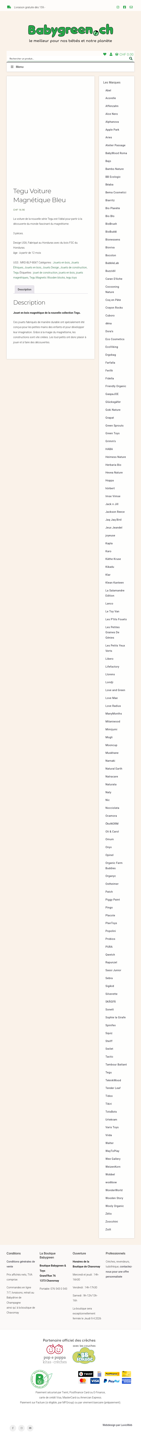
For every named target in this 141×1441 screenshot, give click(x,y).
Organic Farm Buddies (114, 865)
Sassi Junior (113, 970)
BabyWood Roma (116, 153)
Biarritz (110, 200)
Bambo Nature (115, 169)
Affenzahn (112, 106)
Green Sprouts (115, 425)
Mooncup (112, 745)
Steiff (109, 1041)
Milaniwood (113, 721)
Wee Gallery (113, 1159)
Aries (109, 137)
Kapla (109, 543)
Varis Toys (112, 1127)
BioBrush (111, 223)
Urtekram (111, 1119)
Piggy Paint (113, 899)
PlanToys (111, 923)
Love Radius (113, 706)
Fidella (110, 378)
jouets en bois (67, 272)
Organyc (111, 876)
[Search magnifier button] (130, 58)
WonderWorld (114, 1190)
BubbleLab (112, 263)
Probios (110, 939)
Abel (108, 90)
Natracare (112, 776)
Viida (109, 1135)
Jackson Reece (115, 511)
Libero (110, 658)
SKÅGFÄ (111, 1001)
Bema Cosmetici (116, 192)
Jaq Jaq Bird (114, 519)
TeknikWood (113, 1080)
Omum (110, 839)
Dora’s (109, 331)
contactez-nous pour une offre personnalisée (119, 1271)
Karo (108, 551)
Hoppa (110, 480)
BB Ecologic (113, 176)
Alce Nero (112, 114)
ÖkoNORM (112, 823)
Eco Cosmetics (115, 339)
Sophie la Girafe (116, 1017)
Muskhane (112, 753)
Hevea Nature (114, 472)
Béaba (109, 184)
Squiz (109, 1033)
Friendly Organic (116, 386)
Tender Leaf (113, 1088)
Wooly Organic (115, 1206)
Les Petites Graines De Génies (113, 633)
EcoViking (112, 347)
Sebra (109, 978)
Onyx (109, 847)
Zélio (109, 1213)
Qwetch (110, 954)
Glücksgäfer (113, 402)
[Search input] (68, 58)
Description (24, 289)
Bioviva (110, 247)
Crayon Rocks (114, 307)
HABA (109, 449)
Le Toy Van (113, 611)
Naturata (111, 784)
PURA (109, 946)
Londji (109, 682)
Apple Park (112, 129)
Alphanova (112, 121)
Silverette (112, 994)
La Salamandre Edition (115, 593)
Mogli (109, 737)
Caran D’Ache (114, 278)
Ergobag (111, 354)
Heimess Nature (116, 457)
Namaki (110, 760)
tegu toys (71, 277)
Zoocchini (112, 1221)
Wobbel (110, 1174)
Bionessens (113, 239)
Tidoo (109, 1096)
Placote (110, 915)
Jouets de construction (73, 267)
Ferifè (109, 370)
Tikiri (109, 1103)
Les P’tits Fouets (116, 619)
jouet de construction (45, 272)
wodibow (111, 1182)
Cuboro (110, 315)
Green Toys (113, 433)
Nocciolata (112, 808)
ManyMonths (114, 713)
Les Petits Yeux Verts (115, 648)
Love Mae (112, 698)
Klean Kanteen (115, 582)
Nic (108, 800)
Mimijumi (111, 729)
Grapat (110, 417)
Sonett (110, 1009)
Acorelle (111, 98)
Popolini (111, 931)
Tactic (109, 1056)
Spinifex (111, 1025)
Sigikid (110, 986)
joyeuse (110, 535)
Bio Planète (113, 208)
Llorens (110, 674)
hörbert (110, 488)
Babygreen (70, 34)
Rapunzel (111, 962)
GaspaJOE (112, 394)
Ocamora (111, 815)
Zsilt (108, 1229)
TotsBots (111, 1111)
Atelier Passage (116, 145)
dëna (109, 323)
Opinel (110, 855)
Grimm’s (111, 441)
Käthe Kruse (113, 559)
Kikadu (110, 567)
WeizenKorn (113, 1166)
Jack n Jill (112, 504)
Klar (108, 574)
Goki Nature (113, 409)
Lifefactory (112, 666)
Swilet (109, 1048)
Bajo (108, 161)
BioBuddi (111, 231)
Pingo (109, 907)
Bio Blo (110, 216)
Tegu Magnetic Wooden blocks (47, 277)
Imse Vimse (113, 496)
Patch (109, 891)
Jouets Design (50, 267)
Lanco (109, 603)
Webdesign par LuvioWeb (117, 1425)
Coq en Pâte (113, 300)
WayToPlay (113, 1151)
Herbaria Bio (113, 465)
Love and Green (115, 690)
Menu (17, 66)
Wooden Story (114, 1198)
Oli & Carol (112, 831)
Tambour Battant (116, 1064)
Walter (110, 1143)
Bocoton (111, 255)
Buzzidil (111, 271)
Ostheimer (112, 884)
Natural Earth (114, 768)
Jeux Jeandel (114, 527)
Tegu (16, 272)
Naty (108, 792)
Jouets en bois (61, 262)
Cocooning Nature (112, 289)
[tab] (24, 289)
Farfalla (110, 362)
